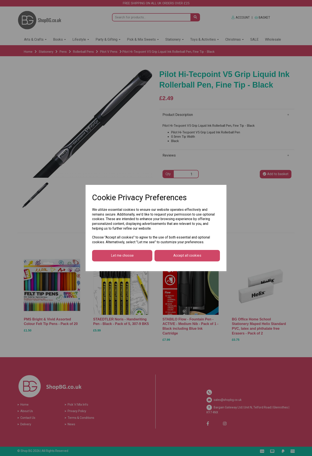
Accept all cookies (187, 255)
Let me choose (122, 255)
